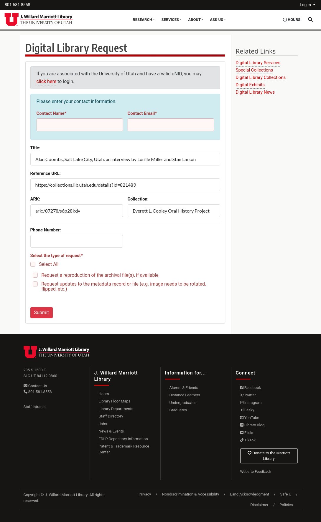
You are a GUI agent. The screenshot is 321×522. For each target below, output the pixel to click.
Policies (286, 505)
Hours (104, 394)
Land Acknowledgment (249, 494)
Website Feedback (255, 471)
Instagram (251, 402)
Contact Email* (142, 113)
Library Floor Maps (115, 401)
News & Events (111, 431)
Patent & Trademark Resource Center (124, 449)
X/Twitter (248, 395)
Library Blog (252, 425)
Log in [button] (306, 4)
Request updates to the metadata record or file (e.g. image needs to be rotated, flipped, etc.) (123, 286)
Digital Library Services (258, 62)
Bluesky (247, 410)
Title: (35, 147)
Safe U (285, 494)
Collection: (138, 199)
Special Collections (254, 70)
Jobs (103, 424)
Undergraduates (183, 402)
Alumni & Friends (183, 387)
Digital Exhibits (250, 84)
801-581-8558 (17, 4)
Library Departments (116, 409)
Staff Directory (111, 416)
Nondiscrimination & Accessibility (190, 494)
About (194, 19)
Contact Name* (52, 113)
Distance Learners (184, 395)
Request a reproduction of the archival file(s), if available (100, 275)
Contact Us (35, 386)
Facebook (250, 387)
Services (170, 19)
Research (142, 19)
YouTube (249, 417)
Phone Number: (45, 230)
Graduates (178, 410)
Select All (48, 264)
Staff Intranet (35, 407)
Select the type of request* (56, 255)
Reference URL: (45, 173)
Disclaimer (259, 505)
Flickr (247, 432)
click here (47, 81)
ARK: (35, 199)
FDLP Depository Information (123, 439)
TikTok (248, 440)
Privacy (145, 494)
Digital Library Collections (261, 77)
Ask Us (216, 19)
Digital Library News (255, 92)
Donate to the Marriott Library (269, 456)
